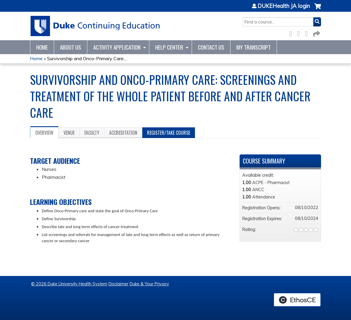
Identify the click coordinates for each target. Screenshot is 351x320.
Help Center (169, 47)
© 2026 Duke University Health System (69, 284)
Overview (44, 132)
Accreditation (123, 132)
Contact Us (211, 47)
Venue (69, 132)
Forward (316, 32)
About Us (70, 47)
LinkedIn (308, 32)
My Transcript (253, 47)
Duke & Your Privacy (149, 284)
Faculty (91, 132)
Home (42, 47)
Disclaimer (118, 284)
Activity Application (117, 47)
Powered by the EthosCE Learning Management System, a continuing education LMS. (297, 300)
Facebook (292, 32)
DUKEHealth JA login (284, 6)
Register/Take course (168, 132)
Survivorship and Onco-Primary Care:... (87, 58)
